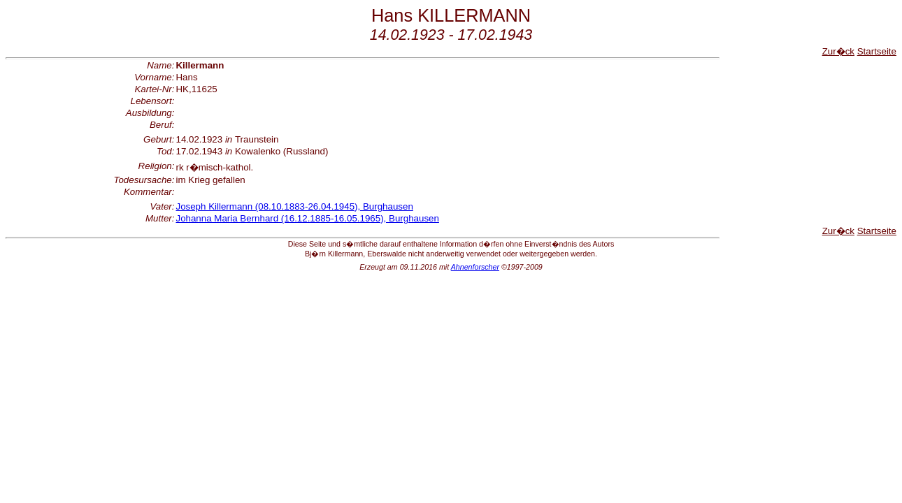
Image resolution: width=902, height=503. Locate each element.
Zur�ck (838, 51)
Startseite (876, 51)
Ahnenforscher (475, 267)
